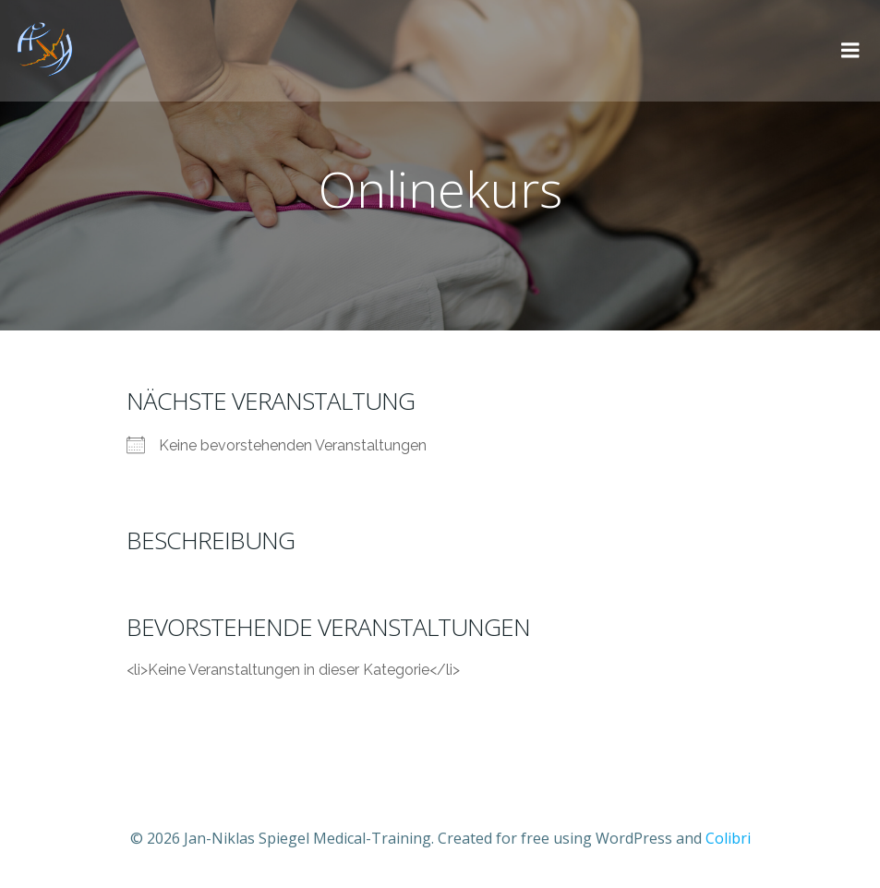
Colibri (728, 838)
